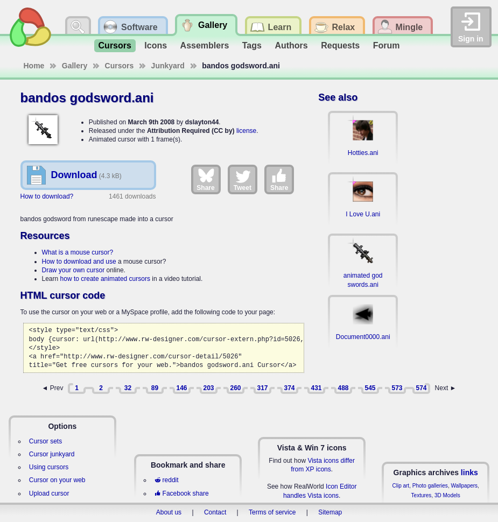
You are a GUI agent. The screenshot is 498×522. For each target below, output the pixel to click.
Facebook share (181, 493)
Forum (386, 45)
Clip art (400, 486)
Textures (421, 495)
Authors (291, 45)
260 (235, 388)
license (246, 131)
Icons (155, 45)
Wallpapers (464, 486)
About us (168, 512)
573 (396, 388)
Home (34, 65)
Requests (340, 45)
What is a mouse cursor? (78, 252)
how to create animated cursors (105, 279)
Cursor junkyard (52, 454)
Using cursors (48, 467)
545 (369, 388)
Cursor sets (45, 441)
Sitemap (330, 512)
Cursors (115, 45)
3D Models (447, 495)
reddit (166, 480)
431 (316, 388)
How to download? (47, 196)
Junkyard (168, 65)
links (469, 472)
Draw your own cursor (73, 270)
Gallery (74, 65)
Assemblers (204, 45)
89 (154, 388)
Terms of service (272, 512)
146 (181, 388)
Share (205, 179)
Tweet (242, 179)
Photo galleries (430, 486)
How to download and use (79, 261)
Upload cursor (49, 493)
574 (421, 388)
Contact (215, 512)
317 (262, 388)
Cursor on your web (57, 480)
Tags (252, 45)
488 (343, 388)
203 (208, 388)
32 (127, 388)
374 (289, 388)
